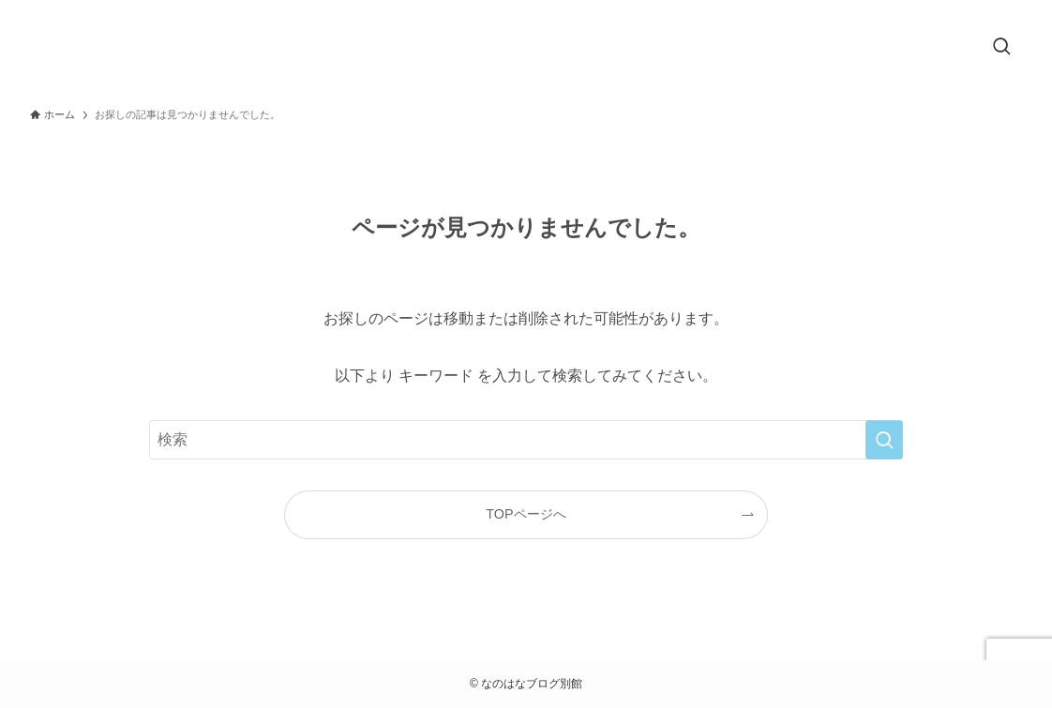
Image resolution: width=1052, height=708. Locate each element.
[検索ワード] (526, 439)
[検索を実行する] (884, 439)
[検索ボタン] (1001, 48)
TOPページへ (525, 513)
